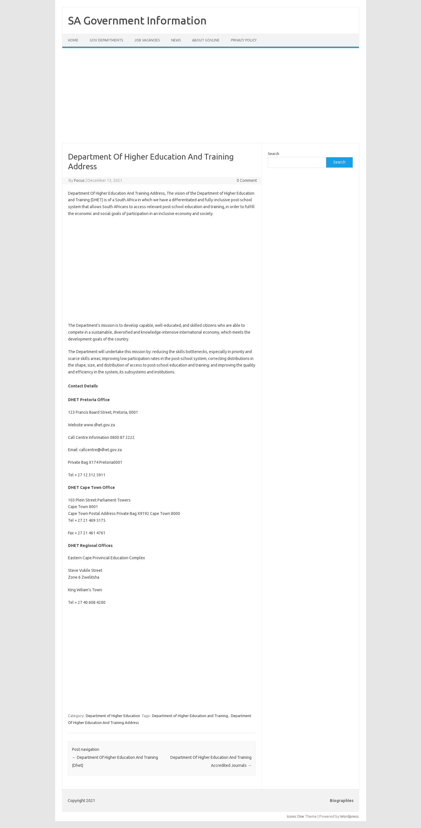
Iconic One (295, 816)
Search (273, 154)
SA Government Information (137, 20)
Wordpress (349, 816)
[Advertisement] (210, 99)
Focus (79, 180)
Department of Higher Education (113, 716)
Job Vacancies (147, 40)
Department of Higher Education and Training (190, 716)
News (176, 40)
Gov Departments (106, 40)
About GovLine (206, 40)
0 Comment (247, 180)
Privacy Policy (244, 40)
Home (73, 40)
